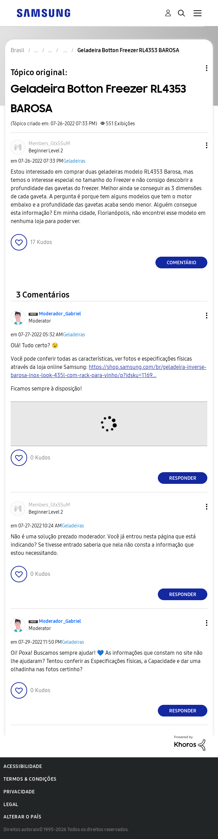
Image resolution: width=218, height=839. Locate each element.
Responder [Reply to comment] (182, 478)
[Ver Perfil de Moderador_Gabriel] (60, 314)
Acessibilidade (22, 766)
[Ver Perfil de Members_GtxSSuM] (49, 144)
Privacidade (19, 792)
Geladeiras (74, 161)
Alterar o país (22, 817)
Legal (10, 804)
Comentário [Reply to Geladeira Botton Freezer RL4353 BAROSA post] (181, 263)
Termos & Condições (30, 779)
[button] (195, 145)
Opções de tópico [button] (195, 68)
